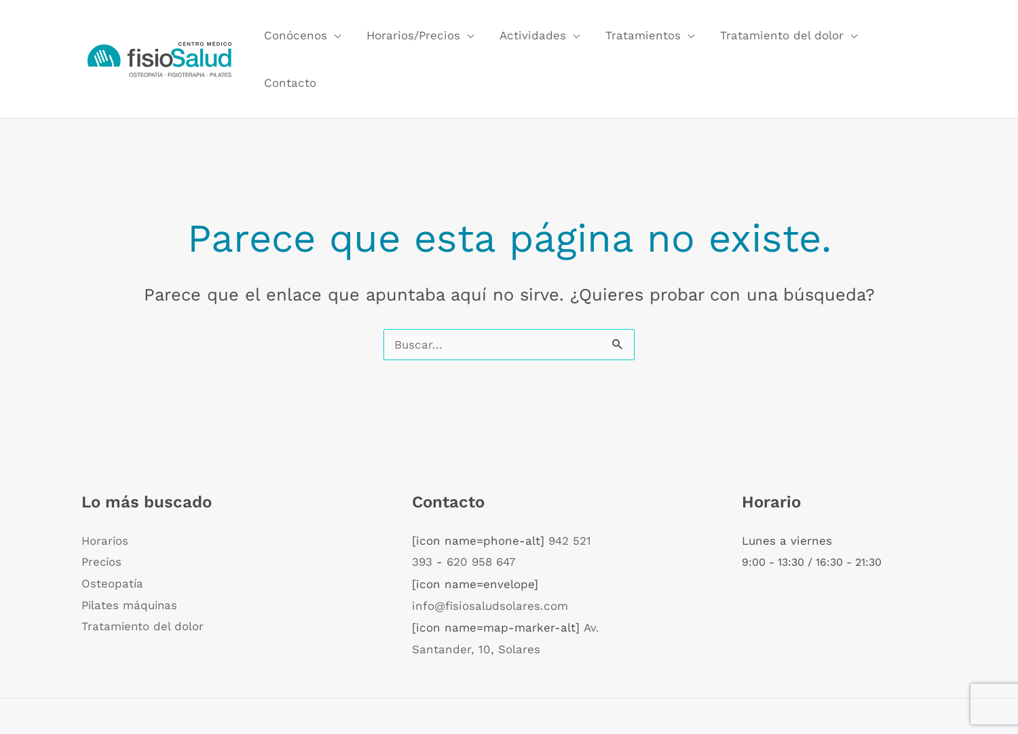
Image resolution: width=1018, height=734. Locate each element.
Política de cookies (556, 693)
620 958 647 (481, 516)
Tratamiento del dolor (774, 36)
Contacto (899, 36)
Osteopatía (112, 537)
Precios (102, 516)
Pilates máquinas (130, 559)
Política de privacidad (667, 693)
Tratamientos (638, 36)
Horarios (105, 494)
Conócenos (299, 36)
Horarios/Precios (414, 36)
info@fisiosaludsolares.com (490, 559)
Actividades (530, 36)
